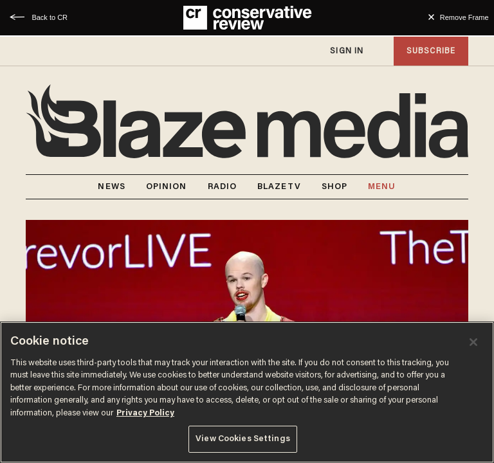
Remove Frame (464, 17)
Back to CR (50, 17)
